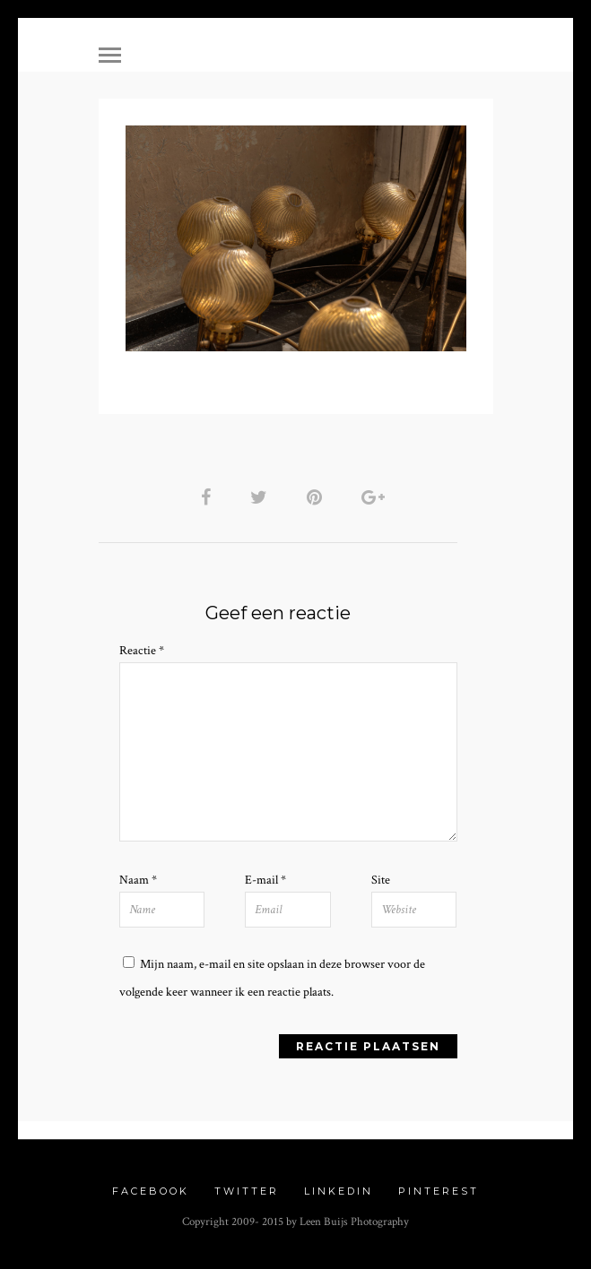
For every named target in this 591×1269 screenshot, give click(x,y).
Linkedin (338, 1191)
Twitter (246, 1191)
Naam (138, 880)
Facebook (150, 1191)
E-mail (265, 880)
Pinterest (438, 1191)
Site (380, 880)
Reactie (141, 651)
